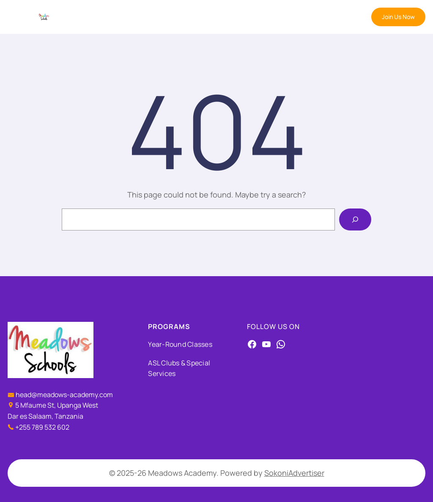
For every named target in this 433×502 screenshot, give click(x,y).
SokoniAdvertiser (294, 473)
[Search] (355, 219)
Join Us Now (398, 17)
